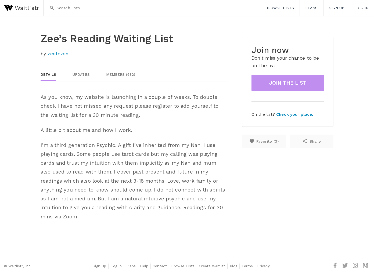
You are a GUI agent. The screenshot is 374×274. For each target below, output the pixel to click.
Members (120, 75)
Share (311, 141)
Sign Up (336, 8)
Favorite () (264, 141)
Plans (311, 8)
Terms (247, 266)
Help (144, 266)
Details (48, 75)
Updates (81, 75)
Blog (234, 266)
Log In (362, 8)
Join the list (288, 83)
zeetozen (58, 53)
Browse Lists (279, 8)
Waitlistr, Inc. (20, 266)
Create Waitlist (212, 266)
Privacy (263, 266)
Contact (160, 266)
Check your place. (294, 114)
